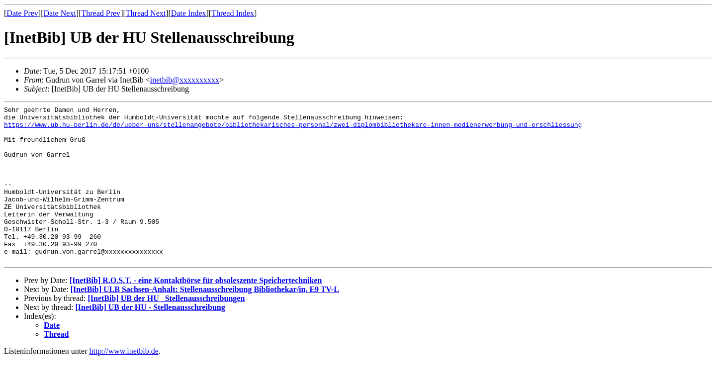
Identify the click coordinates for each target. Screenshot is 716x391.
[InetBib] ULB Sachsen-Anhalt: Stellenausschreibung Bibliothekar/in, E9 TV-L (205, 320)
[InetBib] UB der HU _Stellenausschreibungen (166, 329)
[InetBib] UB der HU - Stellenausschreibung (150, 338)
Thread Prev (100, 13)
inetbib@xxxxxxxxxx (184, 80)
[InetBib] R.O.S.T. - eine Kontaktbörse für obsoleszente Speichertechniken (196, 311)
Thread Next (146, 13)
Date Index (188, 13)
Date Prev (22, 13)
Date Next (60, 13)
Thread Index (232, 13)
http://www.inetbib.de (124, 382)
